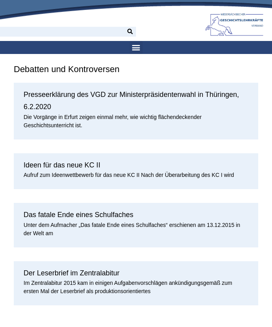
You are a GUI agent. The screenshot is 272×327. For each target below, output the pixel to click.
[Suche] (130, 32)
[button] (136, 47)
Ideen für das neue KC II (62, 165)
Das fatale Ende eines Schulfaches (78, 215)
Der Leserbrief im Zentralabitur (71, 273)
